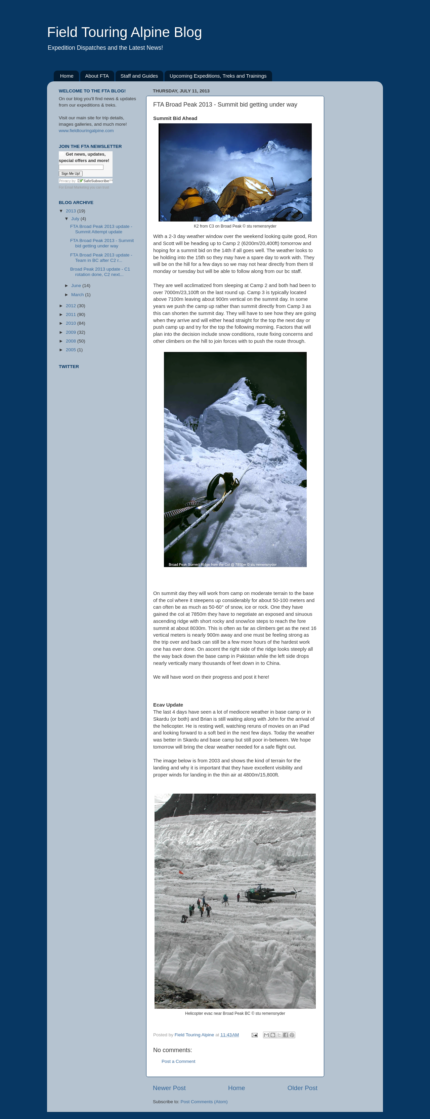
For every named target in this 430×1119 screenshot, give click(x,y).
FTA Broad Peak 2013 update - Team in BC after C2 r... (101, 257)
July (76, 218)
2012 (71, 305)
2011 (71, 314)
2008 (71, 341)
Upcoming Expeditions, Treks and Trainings (218, 76)
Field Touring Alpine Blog (124, 32)
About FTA (97, 76)
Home (67, 76)
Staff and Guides (139, 76)
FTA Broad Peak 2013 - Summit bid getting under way (102, 243)
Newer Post (169, 1087)
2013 (71, 210)
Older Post (302, 1087)
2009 (71, 332)
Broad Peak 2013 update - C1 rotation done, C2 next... (100, 272)
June (76, 285)
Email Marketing (77, 187)
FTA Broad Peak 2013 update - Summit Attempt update (101, 229)
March (78, 294)
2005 (71, 349)
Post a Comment (179, 1061)
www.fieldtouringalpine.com (86, 130)
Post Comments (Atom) (204, 1101)
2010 (71, 323)
